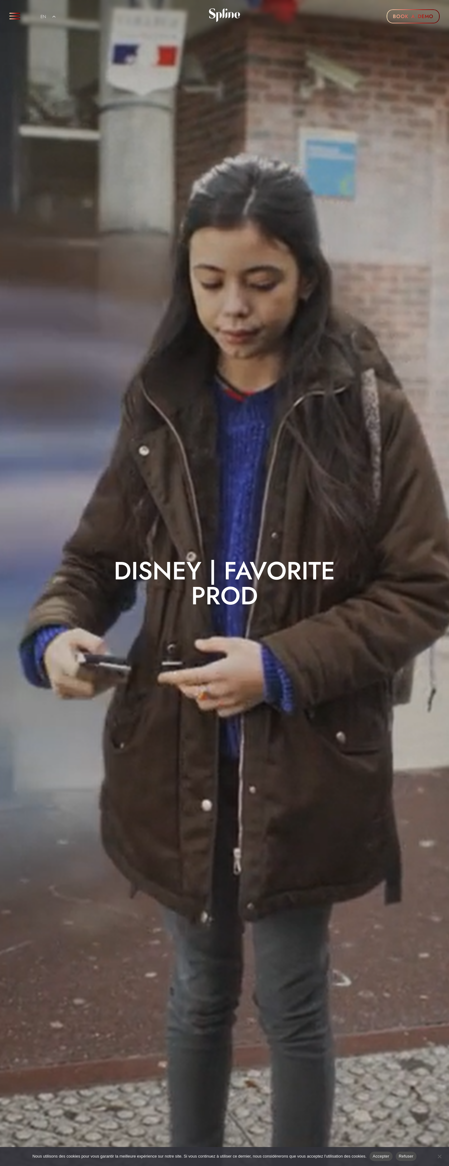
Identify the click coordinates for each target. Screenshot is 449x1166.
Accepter (381, 1156)
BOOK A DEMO (413, 16)
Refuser (406, 1156)
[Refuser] (439, 1155)
